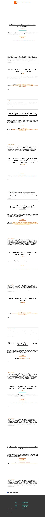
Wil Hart (25, 86)
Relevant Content (27, 313)
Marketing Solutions (30, 175)
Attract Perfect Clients (22, 462)
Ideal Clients (17, 463)
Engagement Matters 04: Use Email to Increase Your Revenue (22, 70)
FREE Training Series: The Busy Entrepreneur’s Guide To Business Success (22, 207)
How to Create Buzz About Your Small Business (23, 299)
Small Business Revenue (25, 85)
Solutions (16, 505)
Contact (16, 508)
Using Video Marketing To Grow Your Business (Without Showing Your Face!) (22, 114)
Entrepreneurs (14, 223)
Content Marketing (14, 313)
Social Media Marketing (27, 358)
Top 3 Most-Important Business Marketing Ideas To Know (22, 448)
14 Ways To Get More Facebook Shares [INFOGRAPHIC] (22, 344)
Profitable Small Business (19, 223)
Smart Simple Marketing (22, 2)
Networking (22, 313)
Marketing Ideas (28, 84)
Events (16, 506)
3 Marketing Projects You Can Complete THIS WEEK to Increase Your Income (22, 387)
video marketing (24, 130)
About (16, 502)
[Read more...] (22, 37)
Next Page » (15, 492)
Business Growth (13, 463)
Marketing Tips (35, 175)
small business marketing (16, 176)
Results (16, 503)
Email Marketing (18, 84)
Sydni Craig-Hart (35, 176)
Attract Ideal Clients (14, 85)
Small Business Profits (23, 176)
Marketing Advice (23, 84)
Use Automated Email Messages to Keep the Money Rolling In (22, 253)
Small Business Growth (26, 129)
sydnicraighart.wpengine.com (11, 62)
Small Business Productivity (26, 223)
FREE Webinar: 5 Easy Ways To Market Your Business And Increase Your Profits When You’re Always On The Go (22, 160)
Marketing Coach (20, 175)
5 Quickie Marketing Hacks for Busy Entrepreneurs (22, 25)
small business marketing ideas (24, 463)
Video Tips (31, 84)
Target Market (22, 86)
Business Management (25, 503)
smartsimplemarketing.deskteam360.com (12, 106)
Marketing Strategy (20, 129)
